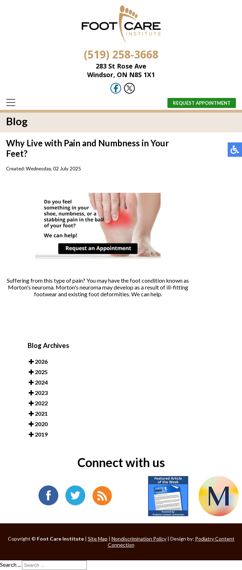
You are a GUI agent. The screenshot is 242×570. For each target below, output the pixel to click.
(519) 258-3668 (121, 54)
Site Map (98, 539)
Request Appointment (202, 103)
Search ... (10, 564)
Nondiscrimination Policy (138, 539)
